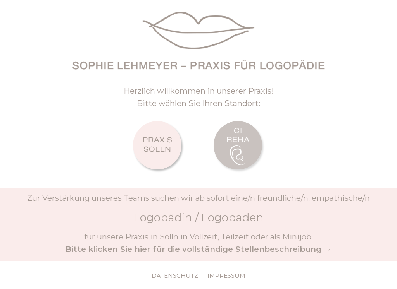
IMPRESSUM (226, 275)
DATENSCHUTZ (175, 275)
